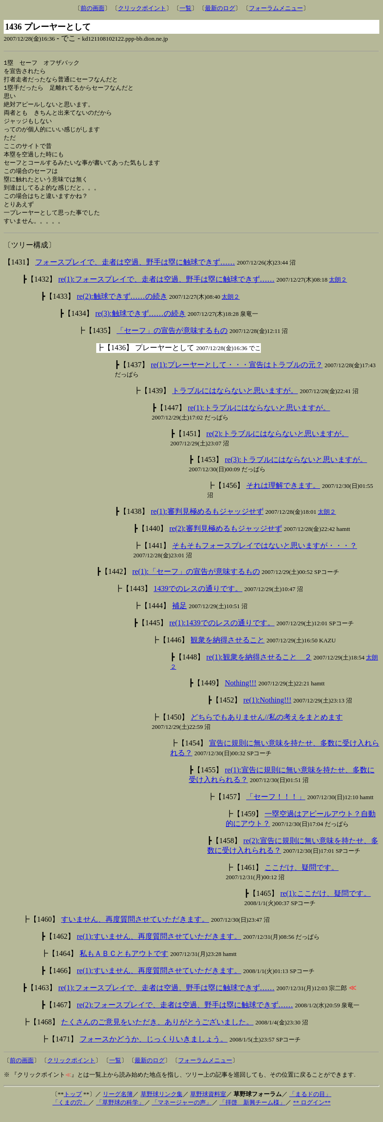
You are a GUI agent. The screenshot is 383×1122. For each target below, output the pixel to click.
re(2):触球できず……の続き (122, 305)
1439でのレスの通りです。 (198, 598)
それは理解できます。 (283, 495)
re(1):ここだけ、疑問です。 (325, 902)
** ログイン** (311, 1111)
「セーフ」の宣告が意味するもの (172, 340)
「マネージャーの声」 (182, 1111)
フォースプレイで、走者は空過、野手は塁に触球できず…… (135, 271)
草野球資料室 (208, 1103)
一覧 (185, 8)
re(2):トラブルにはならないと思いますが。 (277, 443)
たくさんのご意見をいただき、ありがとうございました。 (157, 1031)
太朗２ (338, 288)
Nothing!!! (240, 692)
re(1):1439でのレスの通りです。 (222, 632)
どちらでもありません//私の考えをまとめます (267, 726)
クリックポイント (142, 8)
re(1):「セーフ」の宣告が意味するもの (196, 581)
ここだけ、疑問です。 (302, 877)
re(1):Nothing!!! (267, 709)
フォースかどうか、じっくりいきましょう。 (154, 1048)
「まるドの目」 (310, 1103)
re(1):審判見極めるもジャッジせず (207, 520)
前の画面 (92, 8)
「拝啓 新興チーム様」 (252, 1111)
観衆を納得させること (228, 649)
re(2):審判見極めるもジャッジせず (225, 538)
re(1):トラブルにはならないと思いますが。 (259, 417)
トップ (73, 1103)
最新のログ (220, 8)
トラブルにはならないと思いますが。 (235, 400)
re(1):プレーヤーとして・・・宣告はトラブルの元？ (237, 374)
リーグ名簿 (118, 1103)
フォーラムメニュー (276, 8)
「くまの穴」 (70, 1111)
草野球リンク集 (162, 1103)
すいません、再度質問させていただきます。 (135, 928)
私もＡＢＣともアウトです (124, 963)
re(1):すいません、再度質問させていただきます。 (159, 945)
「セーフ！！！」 (275, 806)
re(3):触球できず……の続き (140, 323)
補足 (179, 615)
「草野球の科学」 (120, 1111)
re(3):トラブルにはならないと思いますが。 (296, 469)
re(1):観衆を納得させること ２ (259, 666)
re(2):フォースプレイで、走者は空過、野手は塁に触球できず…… (185, 1014)
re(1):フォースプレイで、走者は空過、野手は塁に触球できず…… (166, 288)
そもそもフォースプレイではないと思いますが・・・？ (264, 555)
